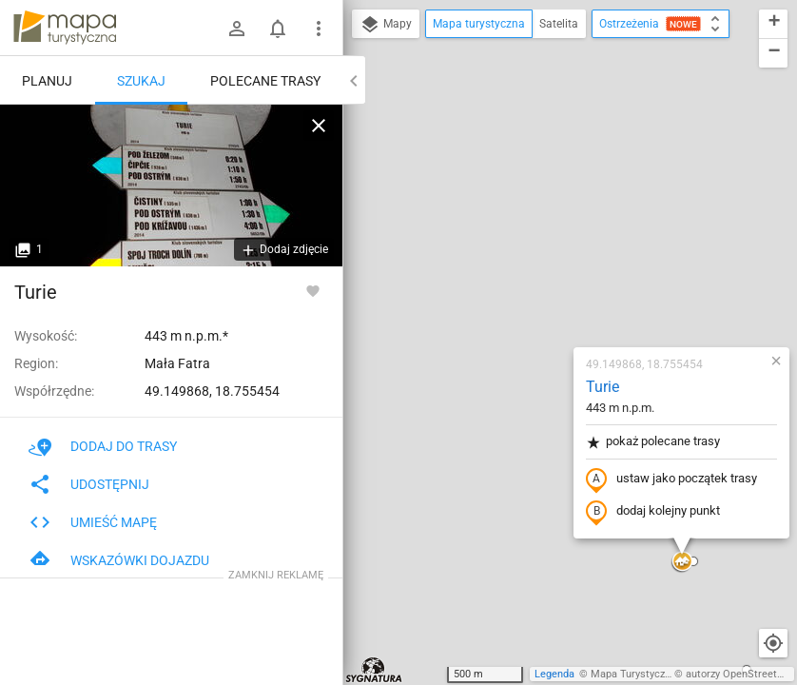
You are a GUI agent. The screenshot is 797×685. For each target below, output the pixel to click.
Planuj (47, 80)
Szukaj (141, 80)
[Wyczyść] (318, 125)
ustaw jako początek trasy (559, 260)
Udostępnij (89, 484)
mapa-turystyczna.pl (64, 27)
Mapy (386, 24)
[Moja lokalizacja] (773, 643)
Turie (490, 167)
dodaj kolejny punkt (541, 292)
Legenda (554, 674)
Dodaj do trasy (103, 446)
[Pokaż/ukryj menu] (318, 28)
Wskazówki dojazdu (119, 560)
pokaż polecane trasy (541, 222)
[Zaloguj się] (237, 28)
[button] (569, 342)
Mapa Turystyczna (633, 674)
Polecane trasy (265, 80)
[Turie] (171, 185)
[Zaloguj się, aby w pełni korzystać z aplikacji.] (313, 290)
